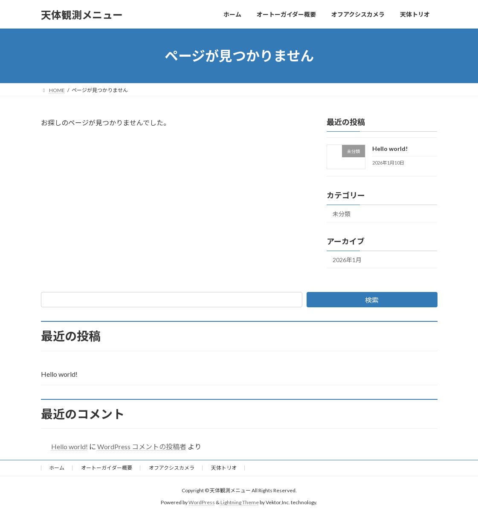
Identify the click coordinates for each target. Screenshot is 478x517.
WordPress (201, 502)
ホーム (56, 468)
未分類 (342, 213)
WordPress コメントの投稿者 (141, 446)
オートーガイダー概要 (106, 468)
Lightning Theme (239, 502)
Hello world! (390, 148)
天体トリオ (224, 468)
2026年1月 (347, 259)
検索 (372, 300)
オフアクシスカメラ (171, 468)
